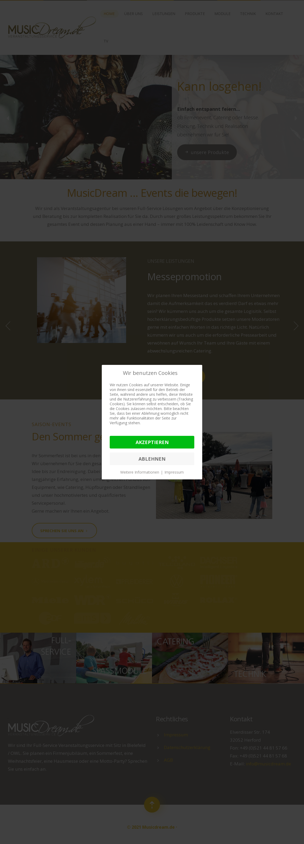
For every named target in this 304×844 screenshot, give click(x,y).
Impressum (174, 472)
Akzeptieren (152, 442)
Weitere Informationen (139, 472)
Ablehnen (152, 459)
